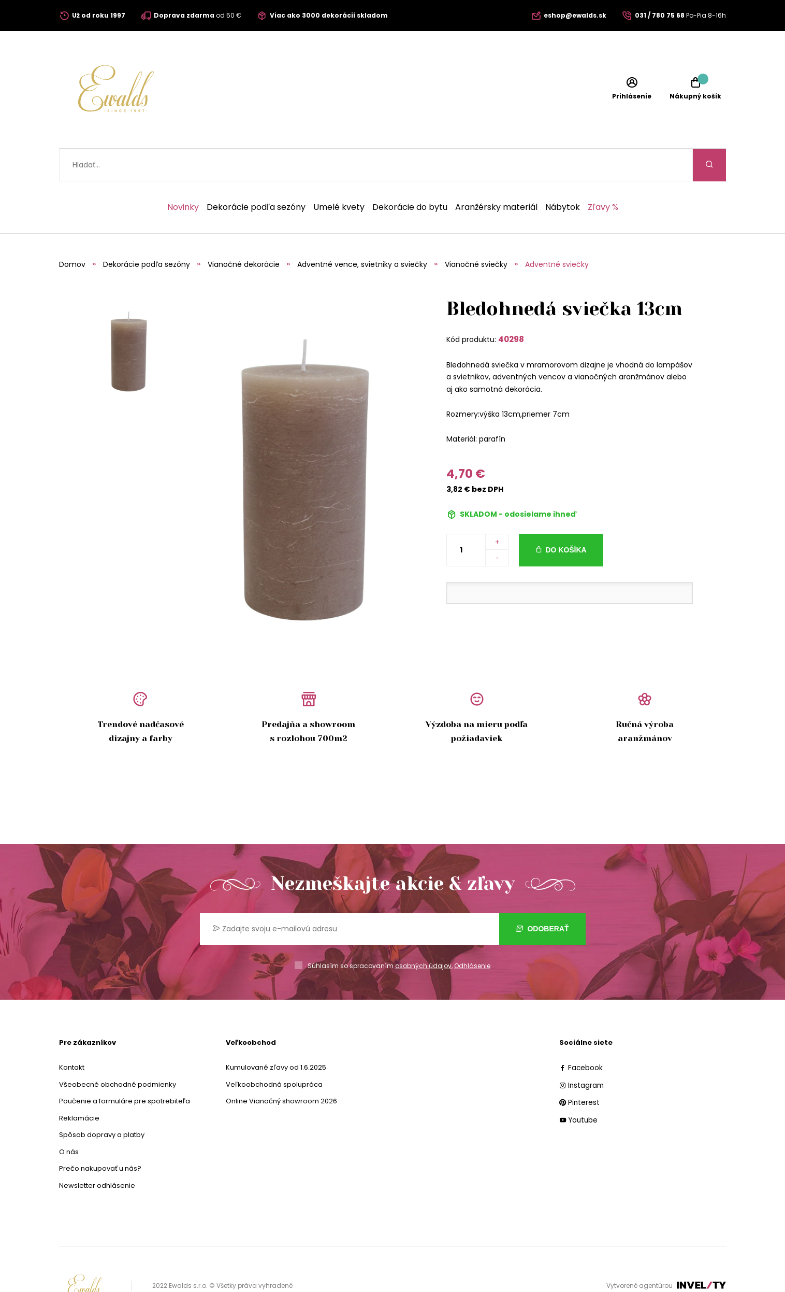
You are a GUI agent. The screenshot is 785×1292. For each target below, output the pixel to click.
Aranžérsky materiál (496, 175)
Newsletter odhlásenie (97, 1153)
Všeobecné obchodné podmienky (117, 1052)
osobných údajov (423, 933)
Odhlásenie (472, 933)
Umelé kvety (339, 175)
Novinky (183, 175)
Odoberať (542, 896)
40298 (511, 306)
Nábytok (562, 175)
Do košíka (565, 517)
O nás (69, 1119)
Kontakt (71, 1035)
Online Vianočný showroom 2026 (281, 1068)
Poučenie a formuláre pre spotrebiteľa (124, 1068)
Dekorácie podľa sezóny (256, 175)
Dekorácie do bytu (409, 175)
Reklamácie (79, 1085)
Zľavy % (603, 175)
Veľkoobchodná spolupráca (274, 1052)
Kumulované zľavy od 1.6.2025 (276, 1035)
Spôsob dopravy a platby (101, 1102)
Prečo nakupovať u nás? (100, 1136)
